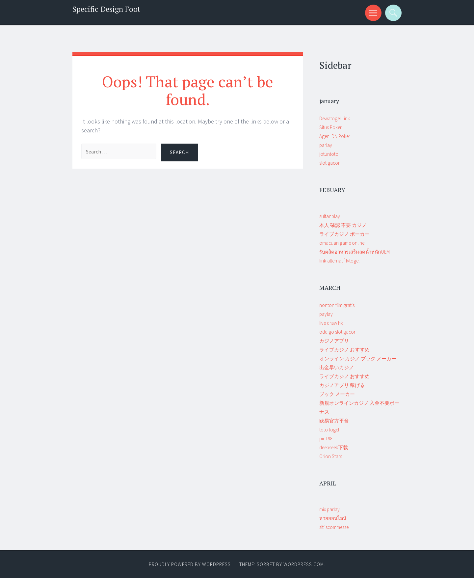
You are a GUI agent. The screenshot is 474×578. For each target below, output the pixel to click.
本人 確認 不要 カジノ (343, 225)
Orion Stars (330, 456)
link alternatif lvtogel (339, 261)
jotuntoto (328, 154)
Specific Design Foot (106, 9)
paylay (326, 314)
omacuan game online (341, 243)
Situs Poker (330, 127)
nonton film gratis (337, 305)
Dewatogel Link (334, 118)
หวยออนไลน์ (332, 518)
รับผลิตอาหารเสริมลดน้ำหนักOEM (354, 252)
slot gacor (329, 163)
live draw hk (331, 323)
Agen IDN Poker (334, 136)
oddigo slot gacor (337, 332)
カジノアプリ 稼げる (342, 385)
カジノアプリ (334, 341)
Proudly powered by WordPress (190, 564)
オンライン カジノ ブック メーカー (357, 358)
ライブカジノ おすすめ (344, 349)
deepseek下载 (333, 447)
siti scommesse (334, 527)
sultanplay (329, 216)
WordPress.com (303, 564)
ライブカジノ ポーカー (344, 234)
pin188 (325, 438)
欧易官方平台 (334, 421)
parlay (325, 145)
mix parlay (329, 509)
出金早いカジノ (336, 367)
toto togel (329, 430)
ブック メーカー (337, 394)
